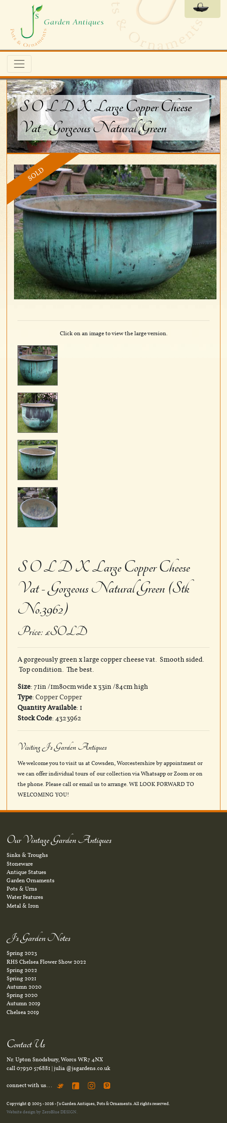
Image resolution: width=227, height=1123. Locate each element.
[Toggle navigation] (19, 64)
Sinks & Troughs (27, 855)
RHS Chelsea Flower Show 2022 (46, 961)
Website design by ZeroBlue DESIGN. (42, 1112)
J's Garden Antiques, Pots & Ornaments (94, 1103)
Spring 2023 (22, 953)
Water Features (25, 897)
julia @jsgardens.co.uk (82, 1068)
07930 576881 (33, 1068)
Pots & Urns (22, 888)
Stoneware (20, 863)
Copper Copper (58, 697)
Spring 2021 (21, 978)
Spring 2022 (22, 970)
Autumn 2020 (24, 986)
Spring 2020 (22, 995)
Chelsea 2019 (23, 1012)
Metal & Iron (23, 905)
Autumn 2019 (23, 1003)
